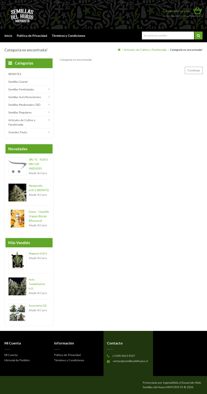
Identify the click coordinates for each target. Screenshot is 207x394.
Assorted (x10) (37, 305)
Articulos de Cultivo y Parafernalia (145, 49)
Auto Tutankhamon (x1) (37, 284)
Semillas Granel (17, 81)
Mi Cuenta (169, 19)
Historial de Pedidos (17, 360)
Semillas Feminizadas (21, 89)
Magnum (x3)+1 (38, 253)
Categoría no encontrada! (186, 49)
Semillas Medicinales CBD (24, 104)
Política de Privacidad (32, 35)
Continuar (193, 70)
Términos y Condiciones (68, 35)
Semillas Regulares (20, 112)
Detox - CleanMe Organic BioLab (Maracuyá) (39, 216)
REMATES (14, 74)
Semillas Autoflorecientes (24, 97)
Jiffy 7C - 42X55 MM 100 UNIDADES (38, 164)
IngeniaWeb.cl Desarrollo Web (182, 382)
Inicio (8, 35)
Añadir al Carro (38, 173)
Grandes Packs (17, 132)
